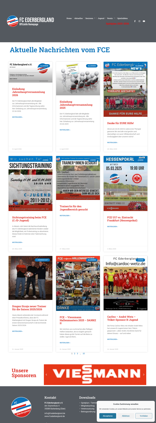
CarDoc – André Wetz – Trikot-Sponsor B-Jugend (122, 318)
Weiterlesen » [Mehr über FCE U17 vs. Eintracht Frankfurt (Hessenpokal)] (112, 226)
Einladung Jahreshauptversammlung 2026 (28, 92)
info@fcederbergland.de (54, 413)
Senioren (90, 18)
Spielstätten (122, 18)
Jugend (101, 18)
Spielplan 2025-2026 (117, 23)
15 (84, 353)
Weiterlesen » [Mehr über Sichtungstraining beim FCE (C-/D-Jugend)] (17, 242)
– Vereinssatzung (86, 409)
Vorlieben (144, 416)
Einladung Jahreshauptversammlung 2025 (76, 104)
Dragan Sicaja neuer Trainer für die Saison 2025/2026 (29, 308)
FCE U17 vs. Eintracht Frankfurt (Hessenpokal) (122, 219)
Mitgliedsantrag (88, 406)
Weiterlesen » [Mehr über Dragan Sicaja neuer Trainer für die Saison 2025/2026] (17, 331)
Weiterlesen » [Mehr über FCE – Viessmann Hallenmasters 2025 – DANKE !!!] (65, 343)
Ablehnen (126, 416)
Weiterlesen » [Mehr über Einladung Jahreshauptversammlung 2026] (17, 117)
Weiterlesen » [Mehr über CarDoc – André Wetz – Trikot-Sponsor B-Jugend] (112, 339)
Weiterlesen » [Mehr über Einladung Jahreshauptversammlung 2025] (65, 130)
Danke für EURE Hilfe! (120, 123)
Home (69, 18)
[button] (46, 374)
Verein (111, 18)
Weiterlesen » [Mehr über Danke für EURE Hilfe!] (112, 142)
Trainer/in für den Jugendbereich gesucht (74, 208)
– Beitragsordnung (87, 411)
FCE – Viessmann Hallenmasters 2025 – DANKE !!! (78, 320)
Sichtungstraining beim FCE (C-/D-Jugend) (29, 219)
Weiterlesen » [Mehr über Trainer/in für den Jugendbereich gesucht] (65, 215)
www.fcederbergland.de (54, 416)
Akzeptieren (108, 416)
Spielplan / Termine (89, 403)
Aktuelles (78, 18)
